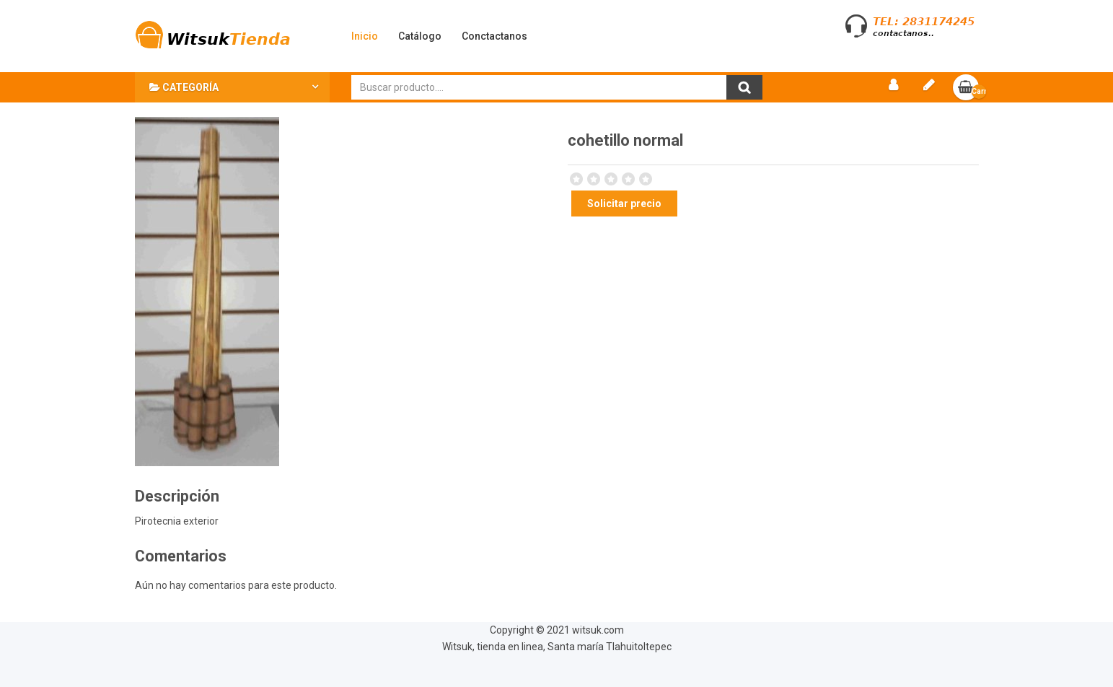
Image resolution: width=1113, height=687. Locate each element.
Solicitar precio (624, 203)
